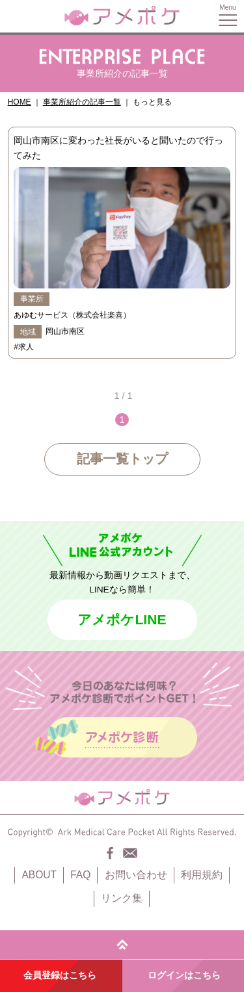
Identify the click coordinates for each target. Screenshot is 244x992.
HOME (19, 102)
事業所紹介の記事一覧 (82, 102)
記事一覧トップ (122, 458)
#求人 (24, 346)
